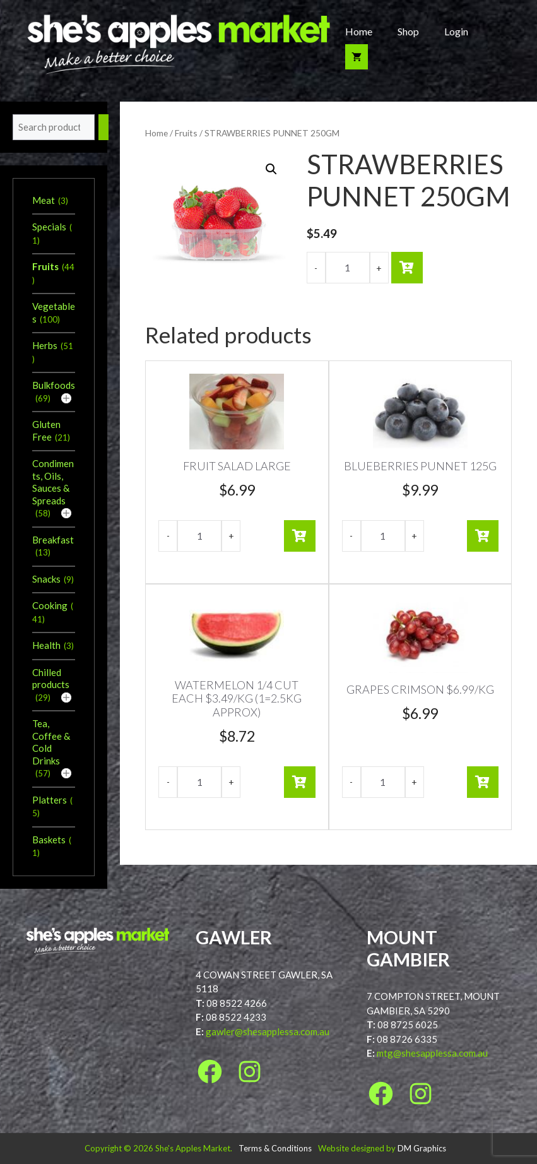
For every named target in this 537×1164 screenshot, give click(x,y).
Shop (408, 31)
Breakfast (53, 539)
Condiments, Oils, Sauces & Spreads (53, 482)
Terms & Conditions (275, 1148)
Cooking (50, 605)
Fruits (186, 133)
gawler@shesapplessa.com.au (267, 1031)
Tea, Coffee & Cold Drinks (51, 742)
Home (358, 31)
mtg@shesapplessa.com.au (432, 1053)
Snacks (46, 579)
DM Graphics (422, 1148)
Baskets (49, 839)
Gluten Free (46, 430)
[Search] (103, 127)
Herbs (44, 345)
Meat (43, 200)
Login (456, 31)
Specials (49, 226)
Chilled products (50, 679)
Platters (49, 799)
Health (46, 645)
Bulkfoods (53, 385)
